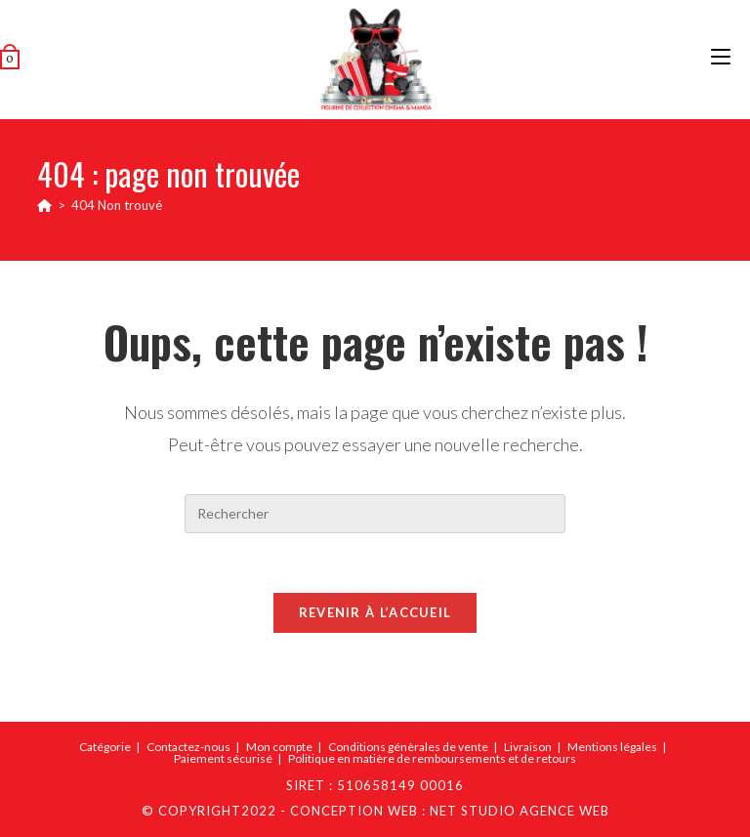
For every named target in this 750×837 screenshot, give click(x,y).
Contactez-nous (188, 746)
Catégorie (105, 746)
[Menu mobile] (720, 58)
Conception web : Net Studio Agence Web (449, 810)
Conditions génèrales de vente (408, 746)
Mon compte (279, 746)
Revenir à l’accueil (375, 612)
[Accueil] (44, 205)
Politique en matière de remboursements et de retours (432, 758)
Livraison (528, 746)
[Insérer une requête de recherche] (375, 513)
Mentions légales (612, 746)
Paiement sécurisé (223, 758)
